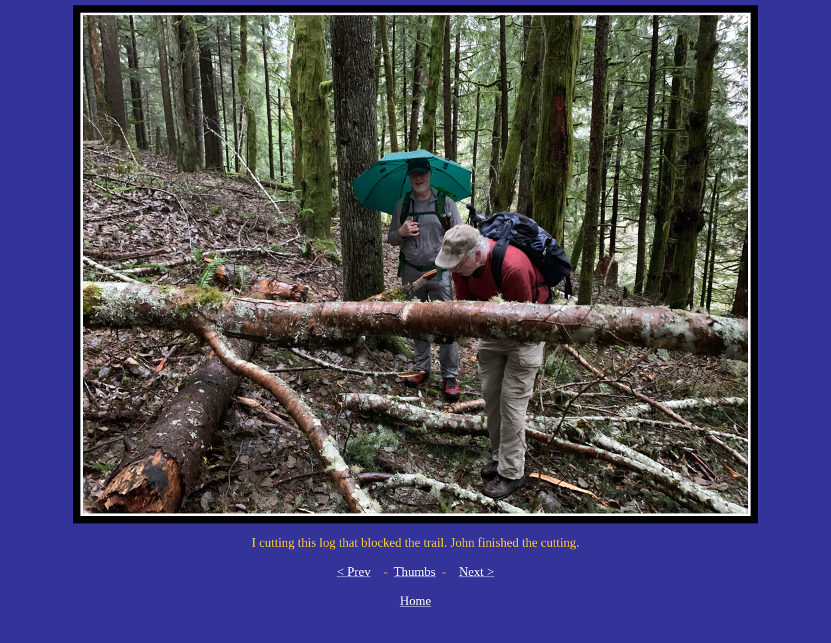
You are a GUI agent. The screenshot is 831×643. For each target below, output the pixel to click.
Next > (476, 572)
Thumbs (414, 572)
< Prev (354, 572)
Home (415, 601)
